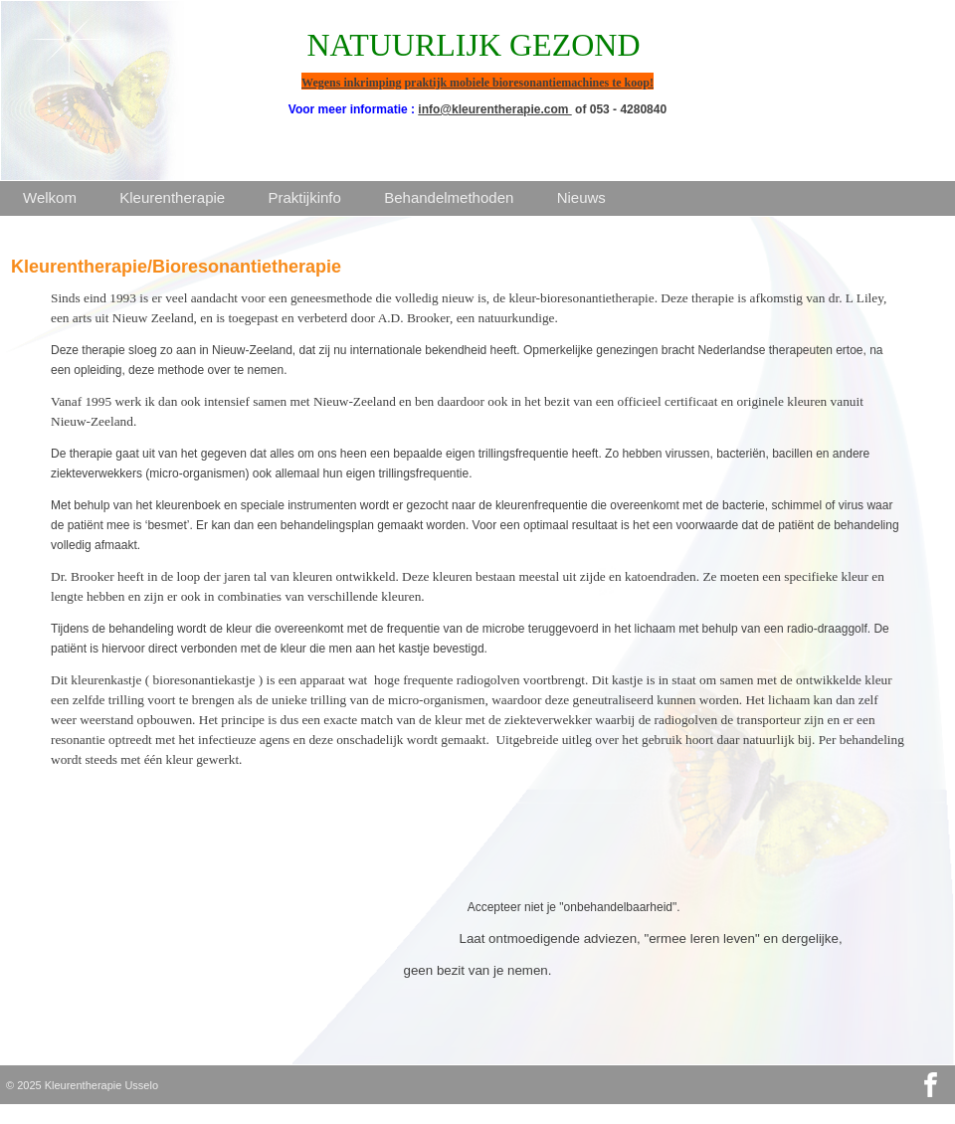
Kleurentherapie (172, 197)
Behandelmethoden (448, 197)
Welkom (50, 197)
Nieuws (581, 197)
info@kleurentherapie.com (494, 109)
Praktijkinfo (305, 197)
